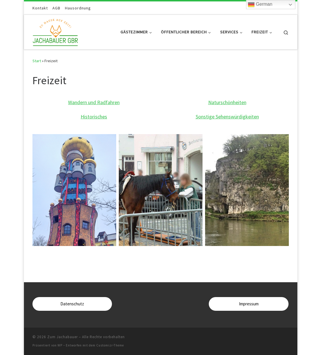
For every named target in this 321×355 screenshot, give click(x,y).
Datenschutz (72, 303)
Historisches (94, 116)
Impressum (249, 303)
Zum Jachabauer (62, 336)
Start (36, 60)
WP (60, 345)
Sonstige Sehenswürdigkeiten (227, 116)
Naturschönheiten (227, 102)
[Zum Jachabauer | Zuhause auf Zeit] (55, 31)
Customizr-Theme (110, 345)
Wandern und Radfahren (94, 102)
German (260, 4)
